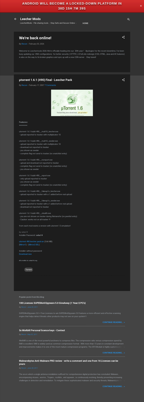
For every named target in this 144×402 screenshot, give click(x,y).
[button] (123, 38)
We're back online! (35, 38)
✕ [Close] (141, 6)
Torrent (28, 269)
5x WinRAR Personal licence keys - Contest (42, 330)
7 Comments (50, 85)
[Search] (128, 20)
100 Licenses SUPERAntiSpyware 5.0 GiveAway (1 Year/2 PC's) (52, 303)
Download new (25, 254)
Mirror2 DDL (34, 244)
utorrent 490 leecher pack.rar (31, 241)
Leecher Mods (30, 19)
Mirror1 (23, 244)
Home (85, 23)
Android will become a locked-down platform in (72, 3)
